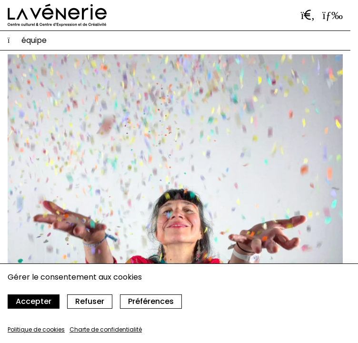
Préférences (151, 301)
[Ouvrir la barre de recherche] (308, 15)
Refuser (89, 301)
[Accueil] (57, 15)
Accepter (33, 301)
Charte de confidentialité (106, 329)
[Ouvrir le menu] (332, 15)
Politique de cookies (36, 329)
